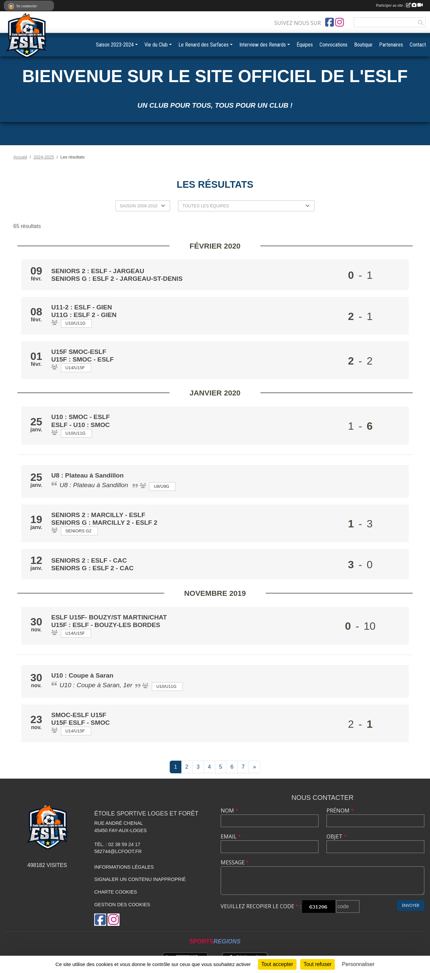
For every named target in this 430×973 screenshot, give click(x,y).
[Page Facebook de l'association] (329, 22)
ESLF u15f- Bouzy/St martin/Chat (109, 617)
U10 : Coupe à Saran (83, 675)
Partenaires (391, 45)
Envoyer (410, 905)
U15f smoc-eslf (78, 351)
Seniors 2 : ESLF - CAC (89, 560)
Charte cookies (115, 892)
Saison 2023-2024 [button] (115, 45)
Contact (418, 45)
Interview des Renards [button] (262, 45)
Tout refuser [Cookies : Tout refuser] (317, 964)
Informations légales (124, 867)
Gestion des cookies (122, 904)
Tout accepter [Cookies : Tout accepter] (277, 964)
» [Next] (254, 767)
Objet (336, 836)
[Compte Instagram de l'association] (339, 22)
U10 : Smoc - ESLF (80, 416)
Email (231, 836)
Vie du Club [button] (156, 45)
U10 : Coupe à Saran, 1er (96, 685)
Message (235, 862)
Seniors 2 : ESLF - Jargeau (98, 271)
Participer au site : (399, 5)
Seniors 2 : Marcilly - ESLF (98, 514)
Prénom (340, 810)
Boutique (363, 45)
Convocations (333, 45)
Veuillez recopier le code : (261, 906)
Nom (229, 810)
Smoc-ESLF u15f (78, 714)
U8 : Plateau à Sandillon (88, 475)
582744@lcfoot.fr (118, 851)
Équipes (305, 45)
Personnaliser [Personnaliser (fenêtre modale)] (358, 964)
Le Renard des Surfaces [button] (203, 45)
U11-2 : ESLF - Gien (81, 307)
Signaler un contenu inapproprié (140, 879)
